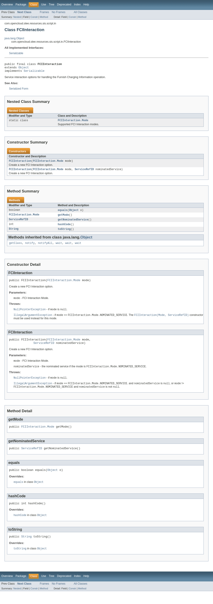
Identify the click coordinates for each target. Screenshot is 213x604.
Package (21, 4)
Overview (7, 4)
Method (44, 17)
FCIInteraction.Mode (73, 123)
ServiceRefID (84, 172)
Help (86, 4)
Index (77, 4)
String (14, 233)
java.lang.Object (14, 38)
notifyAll (45, 248)
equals (63, 213)
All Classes (80, 12)
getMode (63, 218)
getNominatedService (73, 223)
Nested (17, 17)
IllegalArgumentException (33, 321)
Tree (51, 4)
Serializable (16, 53)
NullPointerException (30, 315)
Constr (34, 17)
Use (43, 4)
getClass (15, 248)
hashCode (64, 228)
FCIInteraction (20, 164)
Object (24, 69)
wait (59, 248)
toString (64, 233)
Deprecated (64, 4)
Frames (44, 12)
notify (30, 248)
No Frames (58, 12)
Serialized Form (18, 90)
